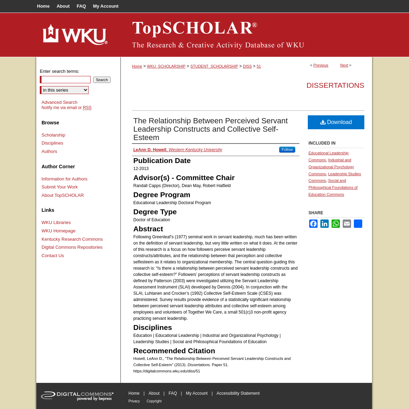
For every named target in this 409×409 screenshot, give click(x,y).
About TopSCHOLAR (63, 195)
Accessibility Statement (238, 393)
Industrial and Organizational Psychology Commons (331, 167)
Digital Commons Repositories (72, 247)
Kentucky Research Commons (72, 239)
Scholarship (53, 135)
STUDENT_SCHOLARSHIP (214, 66)
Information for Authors (65, 179)
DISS (247, 66)
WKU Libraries (56, 222)
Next (344, 65)
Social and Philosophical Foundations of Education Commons (333, 187)
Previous (320, 65)
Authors (49, 151)
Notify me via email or (66, 107)
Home (137, 66)
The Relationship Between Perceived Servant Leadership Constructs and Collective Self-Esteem (210, 129)
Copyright (154, 401)
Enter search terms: (59, 71)
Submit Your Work (60, 187)
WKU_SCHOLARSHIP (166, 66)
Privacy (134, 401)
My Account (197, 393)
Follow (287, 149)
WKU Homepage (59, 230)
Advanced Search (59, 102)
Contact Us (53, 255)
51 (258, 66)
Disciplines (52, 143)
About (154, 393)
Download (336, 122)
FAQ (173, 393)
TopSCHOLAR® (246, 35)
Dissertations (335, 85)
